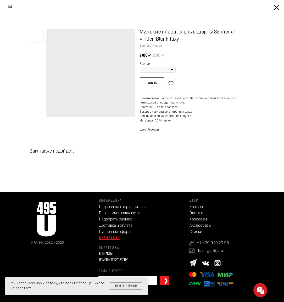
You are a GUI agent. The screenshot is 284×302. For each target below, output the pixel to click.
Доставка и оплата (115, 226)
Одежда (196, 213)
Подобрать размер (115, 219)
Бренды (196, 207)
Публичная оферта (115, 232)
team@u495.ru (210, 251)
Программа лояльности (119, 213)
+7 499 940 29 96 (213, 243)
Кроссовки (198, 219)
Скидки (195, 232)
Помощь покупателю (113, 260)
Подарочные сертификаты (122, 207)
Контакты (105, 254)
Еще (10, 6)
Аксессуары (200, 226)
